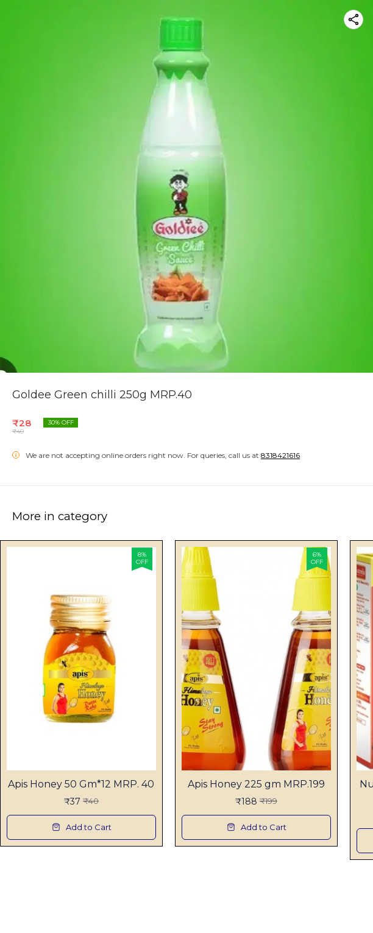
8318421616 (280, 455)
